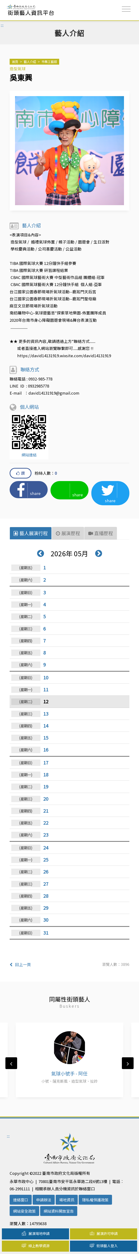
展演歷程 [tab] (68, 533)
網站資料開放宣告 (59, 1211)
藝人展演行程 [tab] (31, 533)
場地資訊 (66, 1200)
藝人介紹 (30, 61)
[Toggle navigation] (126, 9)
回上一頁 (20, 964)
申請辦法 (43, 1200)
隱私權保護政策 (95, 1200)
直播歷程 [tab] (100, 533)
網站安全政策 (24, 1211)
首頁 (15, 61)
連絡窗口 (20, 1200)
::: (8, 7)
